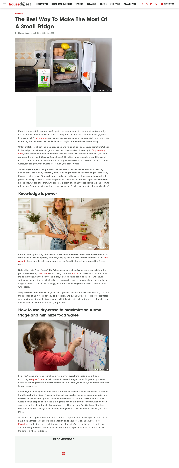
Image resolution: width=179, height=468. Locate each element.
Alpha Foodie (37, 379)
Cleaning (91, 4)
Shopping (115, 4)
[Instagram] (147, 4)
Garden (79, 4)
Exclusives (42, 4)
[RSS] (156, 4)
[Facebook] (142, 4)
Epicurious (23, 424)
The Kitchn (43, 273)
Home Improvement (61, 4)
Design (103, 4)
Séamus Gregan (24, 33)
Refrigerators (41, 138)
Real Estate (130, 4)
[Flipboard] (151, 4)
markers (76, 273)
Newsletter (167, 4)
